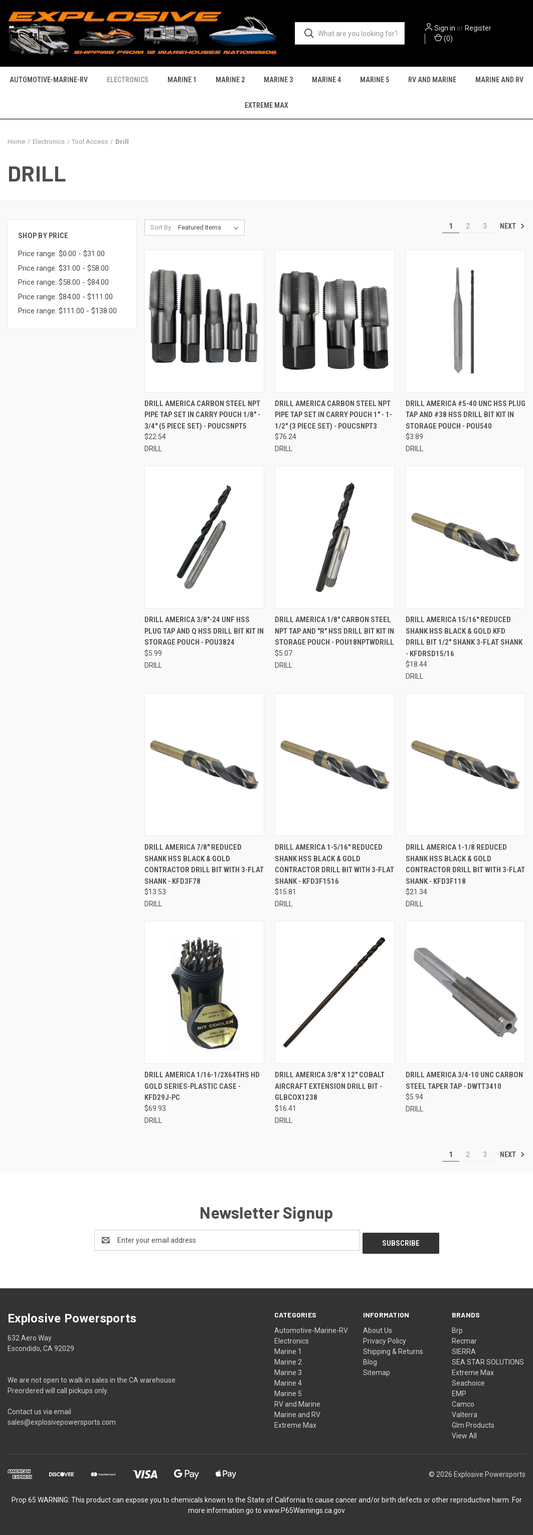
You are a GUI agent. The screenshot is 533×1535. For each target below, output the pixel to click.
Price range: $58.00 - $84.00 (63, 283)
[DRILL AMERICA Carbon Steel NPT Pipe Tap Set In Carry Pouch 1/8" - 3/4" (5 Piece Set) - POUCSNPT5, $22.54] (204, 322)
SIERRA (464, 1350)
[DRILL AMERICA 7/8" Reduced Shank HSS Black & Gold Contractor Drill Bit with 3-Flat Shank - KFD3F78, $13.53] (204, 766)
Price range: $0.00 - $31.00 (61, 255)
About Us (377, 1328)
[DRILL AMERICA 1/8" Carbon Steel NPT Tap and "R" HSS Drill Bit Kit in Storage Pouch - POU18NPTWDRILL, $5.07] (335, 538)
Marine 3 (278, 80)
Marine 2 (230, 80)
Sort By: (161, 228)
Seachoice (468, 1381)
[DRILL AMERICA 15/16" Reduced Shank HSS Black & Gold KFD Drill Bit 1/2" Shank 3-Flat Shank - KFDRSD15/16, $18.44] (465, 538)
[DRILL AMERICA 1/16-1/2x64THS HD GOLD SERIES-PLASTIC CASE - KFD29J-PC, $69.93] (204, 993)
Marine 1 (182, 80)
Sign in (446, 28)
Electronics (127, 80)
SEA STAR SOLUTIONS (488, 1360)
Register (479, 28)
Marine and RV (499, 80)
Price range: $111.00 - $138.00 (67, 312)
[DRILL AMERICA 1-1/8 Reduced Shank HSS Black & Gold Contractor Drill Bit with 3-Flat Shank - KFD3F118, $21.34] (465, 766)
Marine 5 (374, 80)
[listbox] (210, 228)
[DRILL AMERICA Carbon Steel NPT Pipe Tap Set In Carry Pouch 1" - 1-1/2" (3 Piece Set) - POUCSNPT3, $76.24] (335, 322)
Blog (370, 1360)
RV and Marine (432, 80)
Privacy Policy (384, 1339)
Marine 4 (326, 80)
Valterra (464, 1413)
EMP (459, 1392)
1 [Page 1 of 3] (451, 227)
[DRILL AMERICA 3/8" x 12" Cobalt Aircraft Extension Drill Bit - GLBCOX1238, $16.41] (335, 993)
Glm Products (473, 1423)
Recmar (464, 1339)
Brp (457, 1328)
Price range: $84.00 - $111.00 (65, 297)
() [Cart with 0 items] (445, 38)
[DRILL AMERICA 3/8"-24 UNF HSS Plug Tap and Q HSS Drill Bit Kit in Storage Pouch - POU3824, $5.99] (204, 538)
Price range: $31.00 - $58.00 (63, 269)
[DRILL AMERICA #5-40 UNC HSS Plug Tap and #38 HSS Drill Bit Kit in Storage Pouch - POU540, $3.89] (465, 322)
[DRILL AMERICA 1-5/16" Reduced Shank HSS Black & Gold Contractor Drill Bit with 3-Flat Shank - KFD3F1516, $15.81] (335, 766)
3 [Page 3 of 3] (485, 227)
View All (464, 1434)
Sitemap (376, 1371)
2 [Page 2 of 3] (468, 227)
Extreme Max (266, 106)
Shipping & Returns (393, 1350)
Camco (463, 1402)
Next (512, 227)
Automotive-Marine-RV (49, 80)
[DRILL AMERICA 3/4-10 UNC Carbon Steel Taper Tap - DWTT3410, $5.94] (465, 993)
